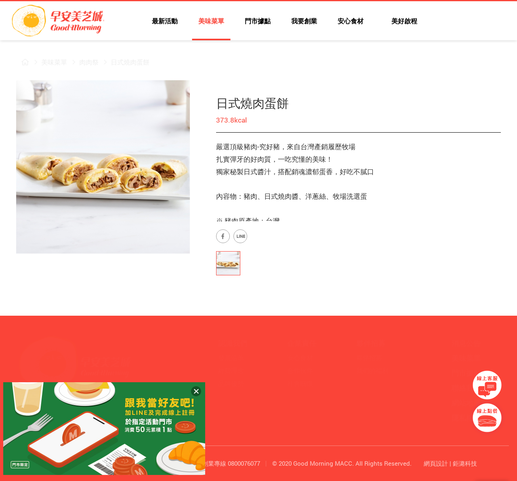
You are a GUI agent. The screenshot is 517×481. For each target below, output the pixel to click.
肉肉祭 (84, 62)
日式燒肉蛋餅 (125, 62)
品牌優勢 (231, 383)
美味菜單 (211, 21)
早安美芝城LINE (467, 22)
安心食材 (351, 21)
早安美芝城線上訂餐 (487, 417)
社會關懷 (300, 383)
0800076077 (244, 463)
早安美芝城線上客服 (487, 385)
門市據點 (258, 21)
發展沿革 (231, 357)
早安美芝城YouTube (450, 22)
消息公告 (466, 343)
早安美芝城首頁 (20, 62)
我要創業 (304, 21)
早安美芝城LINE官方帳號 (240, 236)
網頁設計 (436, 463)
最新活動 (165, 21)
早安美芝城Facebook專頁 (223, 236)
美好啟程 (403, 21)
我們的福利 (372, 370)
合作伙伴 (300, 370)
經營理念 (231, 370)
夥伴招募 (369, 357)
